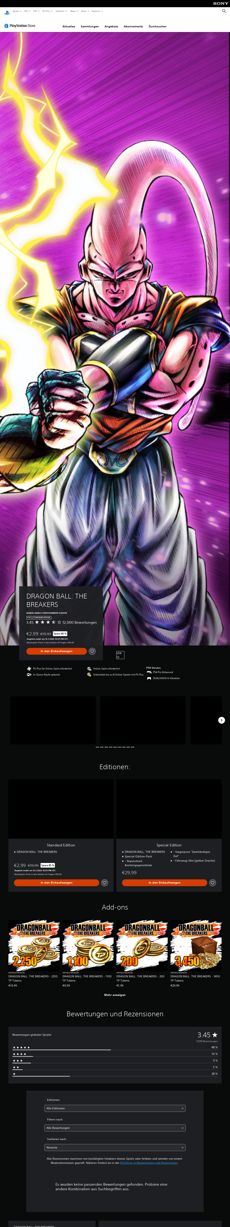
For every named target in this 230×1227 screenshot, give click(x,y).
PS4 (35, 11)
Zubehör (60, 11)
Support (96, 11)
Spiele (16, 11)
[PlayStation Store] (20, 22)
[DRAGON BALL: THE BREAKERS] (53, 716)
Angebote (111, 22)
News (73, 11)
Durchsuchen (158, 22)
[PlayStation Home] (7, 11)
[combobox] (114, 1104)
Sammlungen (90, 22)
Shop (83, 11)
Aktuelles (68, 22)
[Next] (221, 716)
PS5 (26, 11)
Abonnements (133, 22)
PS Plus (46, 11)
